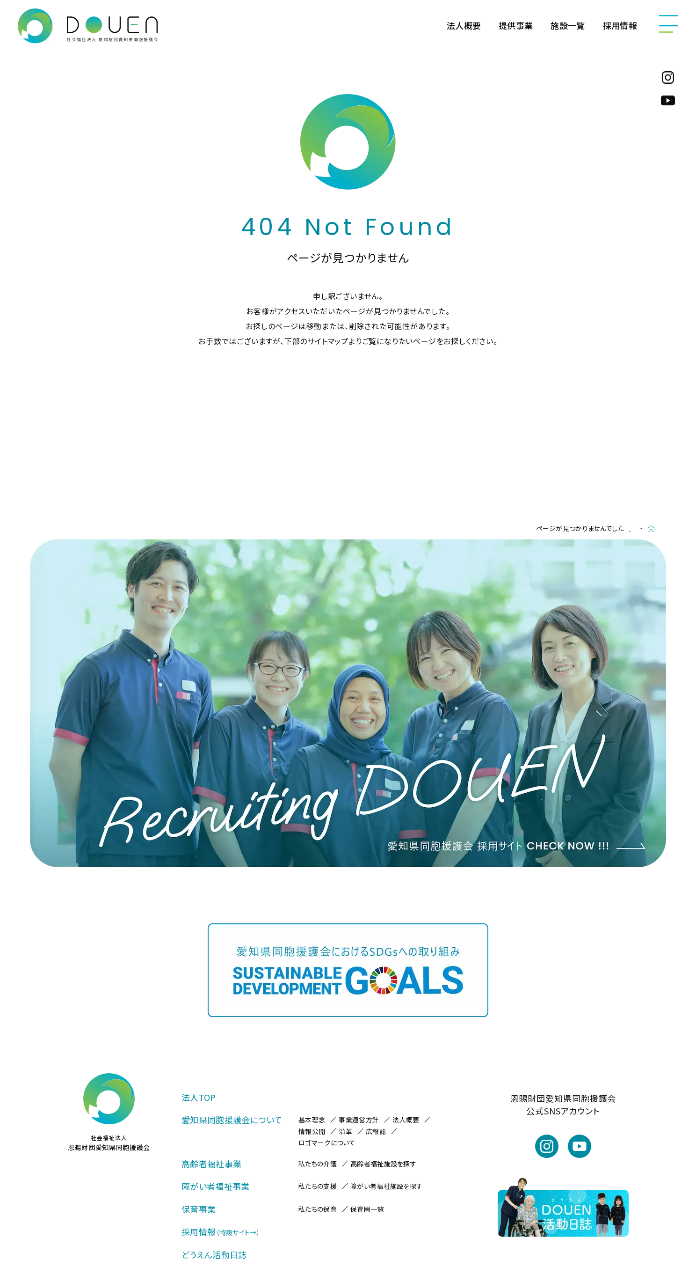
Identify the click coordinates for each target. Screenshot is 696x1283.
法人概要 (464, 25)
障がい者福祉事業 (215, 1186)
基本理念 (311, 1119)
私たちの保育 (317, 1209)
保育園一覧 (367, 1209)
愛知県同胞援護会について (231, 1119)
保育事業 (198, 1209)
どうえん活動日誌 (214, 1254)
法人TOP (198, 1097)
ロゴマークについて (326, 1142)
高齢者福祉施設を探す (383, 1163)
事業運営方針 (359, 1119)
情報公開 (311, 1131)
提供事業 (516, 25)
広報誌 (376, 1131)
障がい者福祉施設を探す (386, 1186)
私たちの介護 (317, 1163)
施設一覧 (568, 25)
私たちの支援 (317, 1186)
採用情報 (620, 25)
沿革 (345, 1131)
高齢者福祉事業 (211, 1164)
